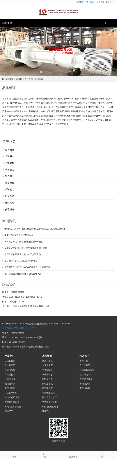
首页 (18, 79)
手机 (43, 455)
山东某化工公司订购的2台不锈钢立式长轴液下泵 (27, 267)
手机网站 (80, 2)
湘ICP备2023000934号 (13, 328)
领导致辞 (9, 149)
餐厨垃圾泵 (85, 383)
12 (76, 72)
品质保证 (39, 79)
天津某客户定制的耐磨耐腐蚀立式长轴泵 (23, 241)
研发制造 (9, 196)
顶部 (102, 455)
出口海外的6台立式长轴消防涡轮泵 (21, 261)
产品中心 (9, 355)
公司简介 (9, 156)
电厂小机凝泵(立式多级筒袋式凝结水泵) (23, 273)
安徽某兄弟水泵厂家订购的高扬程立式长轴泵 (25, 248)
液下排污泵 (10, 388)
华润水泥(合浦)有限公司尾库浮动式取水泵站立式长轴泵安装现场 (35, 229)
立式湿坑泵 (10, 370)
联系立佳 (73, 455)
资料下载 (84, 361)
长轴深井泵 (10, 379)
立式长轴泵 (10, 361)
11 (73, 72)
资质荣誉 (9, 183)
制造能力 (9, 176)
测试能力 (9, 189)
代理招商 (9, 209)
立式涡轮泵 (10, 374)
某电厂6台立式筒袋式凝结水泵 (18, 235)
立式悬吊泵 (10, 365)
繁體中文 (109, 2)
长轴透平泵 (10, 383)
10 (70, 72)
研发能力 (9, 169)
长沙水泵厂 (30, 328)
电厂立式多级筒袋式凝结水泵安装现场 (22, 254)
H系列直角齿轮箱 (13, 406)
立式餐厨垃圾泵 (12, 402)
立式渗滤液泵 (86, 379)
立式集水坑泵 (11, 393)
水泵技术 (84, 355)
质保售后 (9, 202)
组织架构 (9, 163)
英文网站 (90, 2)
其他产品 (9, 411)
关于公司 (29, 79)
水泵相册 (47, 355)
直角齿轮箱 (85, 388)
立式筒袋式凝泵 (87, 370)
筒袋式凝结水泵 (12, 397)
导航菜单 (7, 23)
